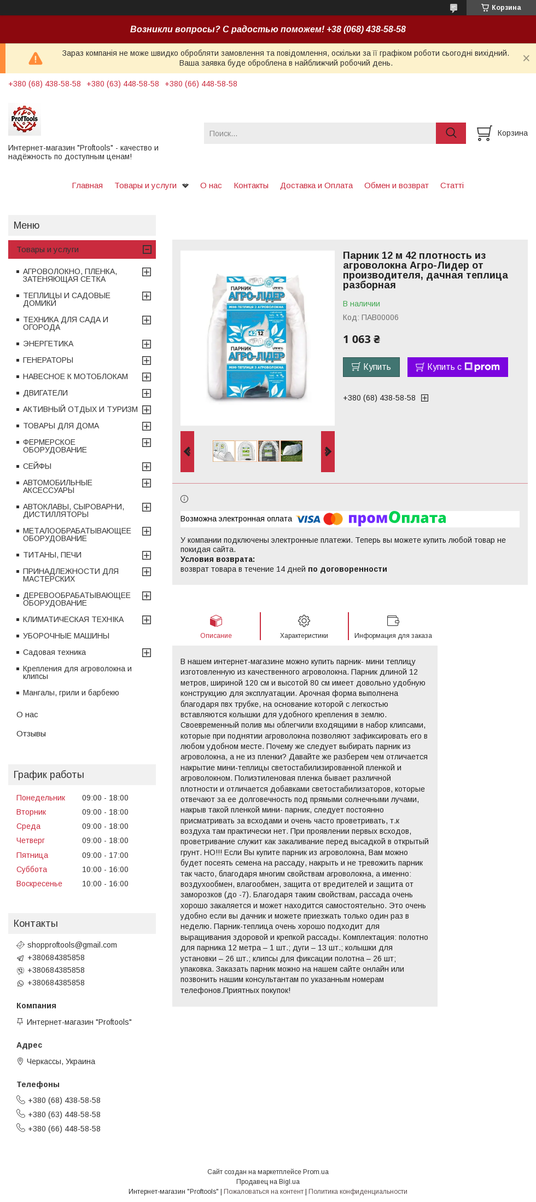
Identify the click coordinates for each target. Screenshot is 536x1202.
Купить (377, 366)
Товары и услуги (145, 185)
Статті (452, 185)
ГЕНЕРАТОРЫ (48, 360)
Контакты (251, 185)
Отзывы (31, 733)
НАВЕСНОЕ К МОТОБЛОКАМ (75, 376)
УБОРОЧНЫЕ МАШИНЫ (66, 635)
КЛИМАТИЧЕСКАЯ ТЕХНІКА (73, 619)
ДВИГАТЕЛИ (45, 392)
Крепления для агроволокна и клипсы (77, 672)
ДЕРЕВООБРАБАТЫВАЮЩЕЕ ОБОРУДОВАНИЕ (77, 599)
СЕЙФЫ (37, 466)
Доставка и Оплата (316, 185)
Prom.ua (316, 1172)
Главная (87, 185)
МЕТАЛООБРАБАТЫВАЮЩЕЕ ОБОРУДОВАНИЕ (77, 534)
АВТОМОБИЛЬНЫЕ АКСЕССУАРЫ (57, 486)
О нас (211, 185)
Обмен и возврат (396, 185)
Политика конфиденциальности (357, 1191)
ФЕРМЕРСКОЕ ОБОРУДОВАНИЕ (55, 446)
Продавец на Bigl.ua (268, 1182)
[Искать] (451, 133)
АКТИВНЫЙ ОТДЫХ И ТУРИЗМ (80, 409)
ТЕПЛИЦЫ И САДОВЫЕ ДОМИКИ (66, 299)
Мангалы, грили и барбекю (71, 692)
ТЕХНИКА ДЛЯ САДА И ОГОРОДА (65, 323)
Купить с (463, 367)
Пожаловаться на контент (264, 1191)
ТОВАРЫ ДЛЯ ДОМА (61, 425)
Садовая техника (54, 652)
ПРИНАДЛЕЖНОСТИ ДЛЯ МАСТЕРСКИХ (71, 575)
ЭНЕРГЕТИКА (48, 343)
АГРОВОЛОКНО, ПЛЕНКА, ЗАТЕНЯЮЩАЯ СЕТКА (70, 275)
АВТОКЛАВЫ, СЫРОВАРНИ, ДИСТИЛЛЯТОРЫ (73, 510)
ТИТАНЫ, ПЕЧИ (52, 554)
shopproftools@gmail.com (72, 944)
